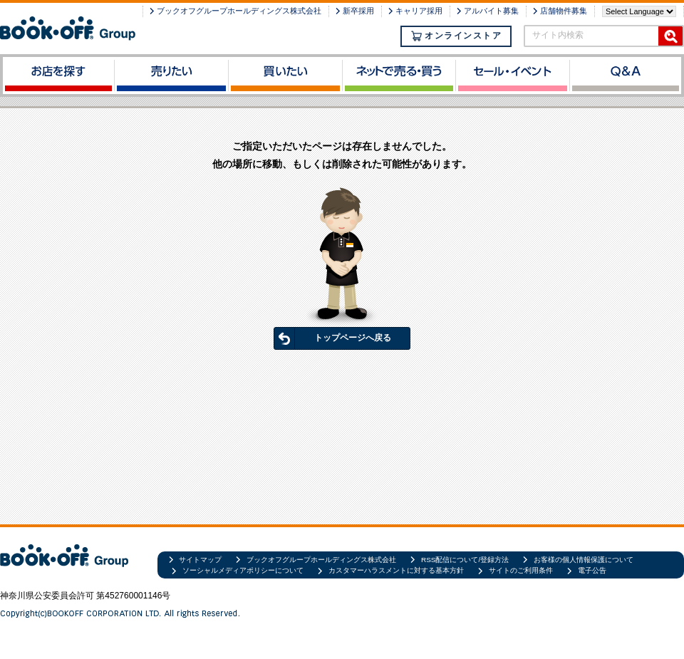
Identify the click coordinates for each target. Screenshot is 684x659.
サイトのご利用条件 (521, 570)
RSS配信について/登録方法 (465, 560)
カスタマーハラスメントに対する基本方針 (396, 570)
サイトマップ (200, 560)
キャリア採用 (418, 10)
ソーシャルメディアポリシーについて (243, 570)
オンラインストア (456, 36)
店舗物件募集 (563, 10)
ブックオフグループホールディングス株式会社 (239, 10)
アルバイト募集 (491, 10)
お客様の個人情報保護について (583, 560)
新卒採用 (358, 10)
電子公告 (592, 570)
